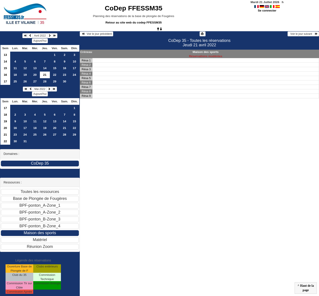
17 (74, 68)
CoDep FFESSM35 (133, 8)
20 (35, 74)
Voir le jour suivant (303, 33)
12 (25, 68)
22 (54, 74)
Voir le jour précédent (96, 33)
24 (74, 74)
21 (64, 128)
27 (35, 81)
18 (15, 74)
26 (25, 81)
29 (54, 81)
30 (64, 81)
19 (25, 74)
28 (45, 81)
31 (25, 141)
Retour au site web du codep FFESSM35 (133, 22)
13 (5, 54)
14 (5, 61)
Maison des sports (206, 52)
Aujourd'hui (40, 40)
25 (15, 81)
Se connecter (267, 10)
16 (64, 68)
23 (64, 74)
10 (74, 61)
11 (15, 68)
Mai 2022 (39, 89)
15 (5, 68)
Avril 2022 (40, 35)
